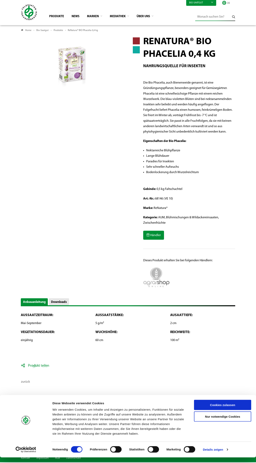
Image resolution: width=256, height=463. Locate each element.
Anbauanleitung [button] (34, 302)
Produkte (58, 17)
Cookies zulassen (222, 410)
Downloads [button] (59, 302)
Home (28, 31)
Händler (155, 236)
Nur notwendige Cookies (222, 422)
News (78, 17)
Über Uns (149, 17)
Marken (96, 17)
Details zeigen (213, 455)
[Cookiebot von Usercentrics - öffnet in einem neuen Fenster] (25, 455)
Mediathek (123, 17)
